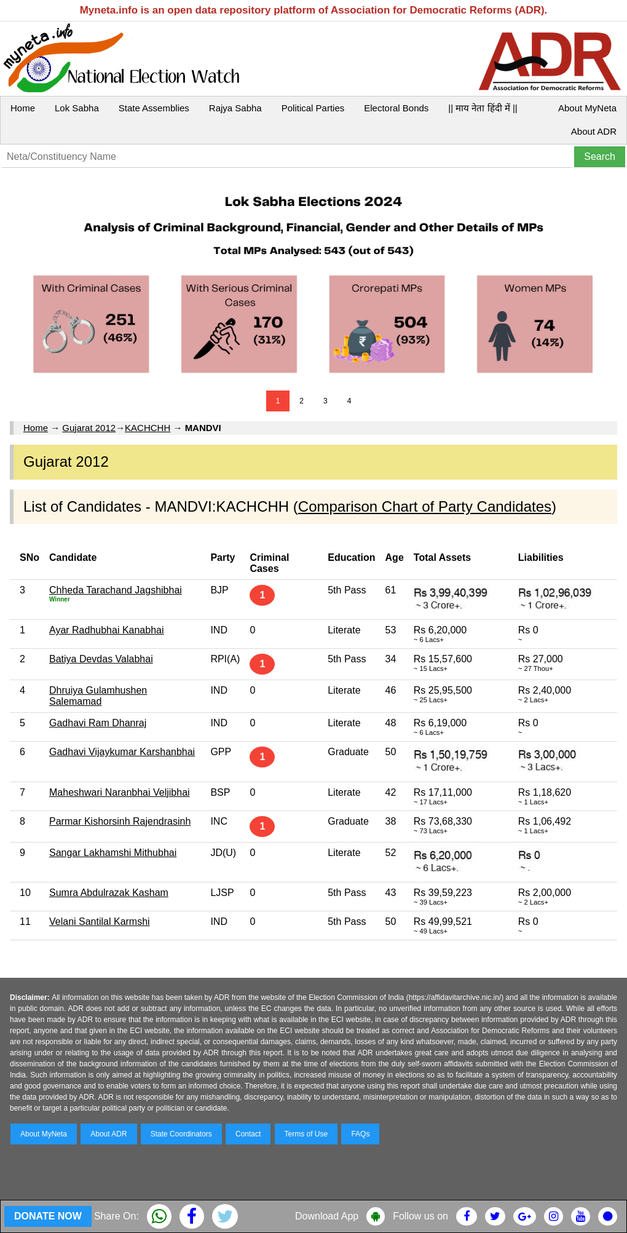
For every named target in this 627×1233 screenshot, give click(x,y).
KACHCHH (147, 427)
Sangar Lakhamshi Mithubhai (112, 852)
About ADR (594, 131)
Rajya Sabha (235, 108)
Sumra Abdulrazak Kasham (108, 892)
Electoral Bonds (396, 108)
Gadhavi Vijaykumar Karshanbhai (122, 752)
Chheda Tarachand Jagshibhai (115, 590)
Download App (326, 1216)
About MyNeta (587, 108)
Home (22, 108)
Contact (248, 1134)
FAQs (360, 1134)
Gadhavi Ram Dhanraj (97, 723)
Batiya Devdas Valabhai (101, 659)
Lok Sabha (77, 108)
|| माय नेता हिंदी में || (482, 108)
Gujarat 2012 (89, 427)
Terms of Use (306, 1134)
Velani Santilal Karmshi (99, 921)
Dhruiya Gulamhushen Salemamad (98, 696)
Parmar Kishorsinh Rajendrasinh (120, 821)
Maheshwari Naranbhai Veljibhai (119, 792)
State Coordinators (181, 1134)
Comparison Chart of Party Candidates (424, 506)
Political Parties (313, 108)
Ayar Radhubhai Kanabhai (106, 630)
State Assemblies (154, 108)
